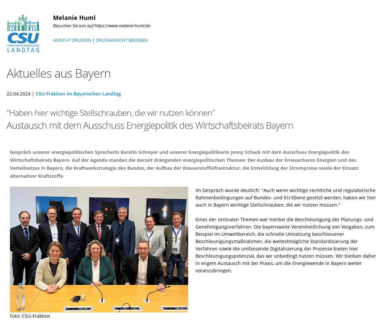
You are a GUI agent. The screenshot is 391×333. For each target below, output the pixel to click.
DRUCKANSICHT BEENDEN (122, 40)
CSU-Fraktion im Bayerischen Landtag (78, 94)
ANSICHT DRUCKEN (72, 40)
